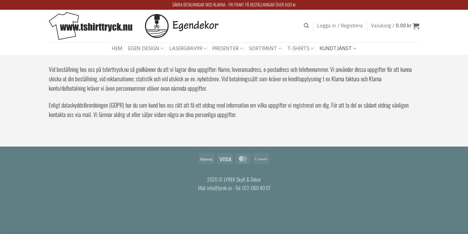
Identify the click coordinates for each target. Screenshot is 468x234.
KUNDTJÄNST (337, 49)
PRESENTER (227, 49)
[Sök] (306, 26)
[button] (340, 26)
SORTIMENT (265, 49)
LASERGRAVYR (187, 49)
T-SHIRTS (300, 49)
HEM (117, 48)
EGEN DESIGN (145, 49)
